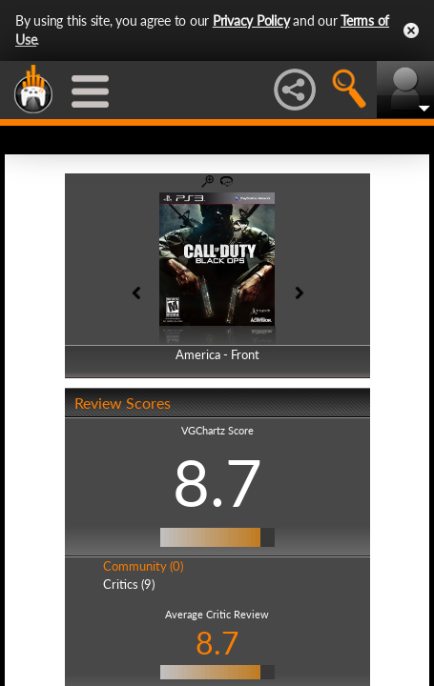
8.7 (217, 482)
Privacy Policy (251, 20)
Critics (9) (129, 584)
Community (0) (143, 566)
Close (411, 30)
